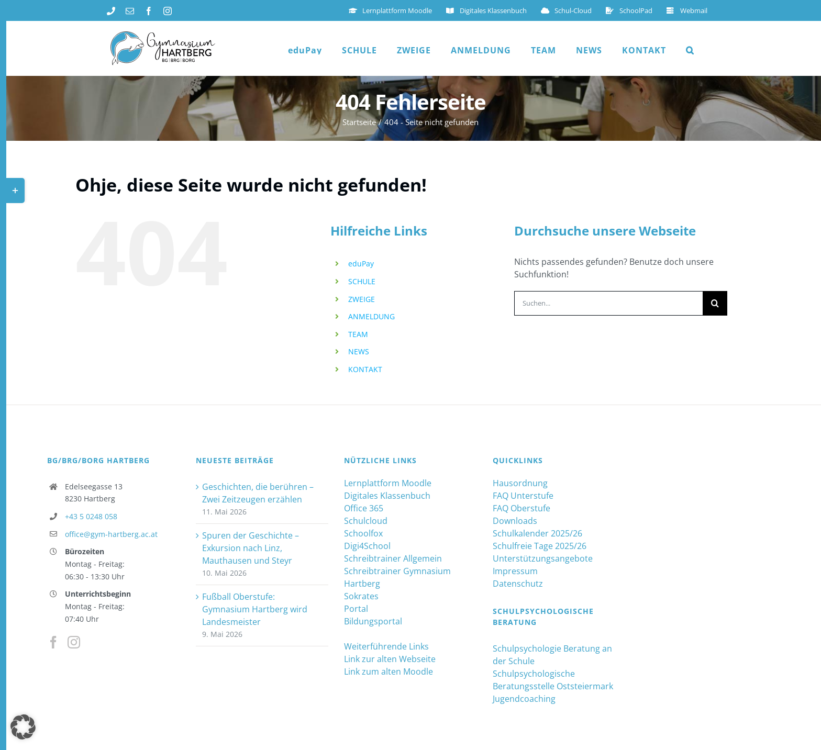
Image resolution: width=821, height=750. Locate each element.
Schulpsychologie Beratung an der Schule (552, 655)
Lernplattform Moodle (387, 483)
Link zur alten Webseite (390, 659)
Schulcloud (365, 521)
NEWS (358, 351)
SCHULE (361, 281)
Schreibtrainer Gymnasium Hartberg (397, 577)
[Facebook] (53, 642)
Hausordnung (520, 483)
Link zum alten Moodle (388, 671)
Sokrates (361, 596)
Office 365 (363, 508)
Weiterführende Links (386, 646)
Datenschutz (518, 583)
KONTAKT (365, 369)
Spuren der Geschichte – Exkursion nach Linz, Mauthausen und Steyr (250, 548)
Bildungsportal (373, 621)
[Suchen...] (608, 303)
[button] (690, 50)
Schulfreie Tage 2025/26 (539, 546)
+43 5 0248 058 (91, 516)
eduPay (361, 263)
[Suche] (715, 303)
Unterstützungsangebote (543, 558)
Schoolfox (363, 533)
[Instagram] (74, 642)
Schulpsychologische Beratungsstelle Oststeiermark (553, 680)
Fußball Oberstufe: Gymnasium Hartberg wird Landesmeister (254, 609)
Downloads (515, 521)
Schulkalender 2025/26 (537, 533)
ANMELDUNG (371, 316)
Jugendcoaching (524, 698)
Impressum (515, 571)
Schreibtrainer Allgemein (393, 558)
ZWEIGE (361, 299)
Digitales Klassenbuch (387, 495)
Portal (356, 608)
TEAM (358, 334)
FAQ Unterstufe (523, 495)
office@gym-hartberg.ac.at (111, 534)
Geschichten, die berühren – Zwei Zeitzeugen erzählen (258, 493)
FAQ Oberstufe (521, 508)
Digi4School (367, 546)
